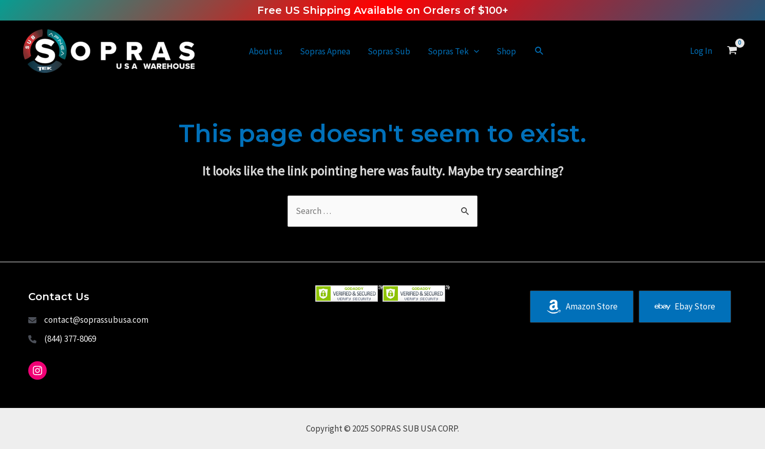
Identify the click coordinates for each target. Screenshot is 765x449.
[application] (474, 51)
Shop (506, 51)
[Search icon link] (539, 51)
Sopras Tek (453, 51)
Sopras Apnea (325, 51)
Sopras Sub (389, 51)
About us (265, 51)
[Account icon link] (701, 51)
